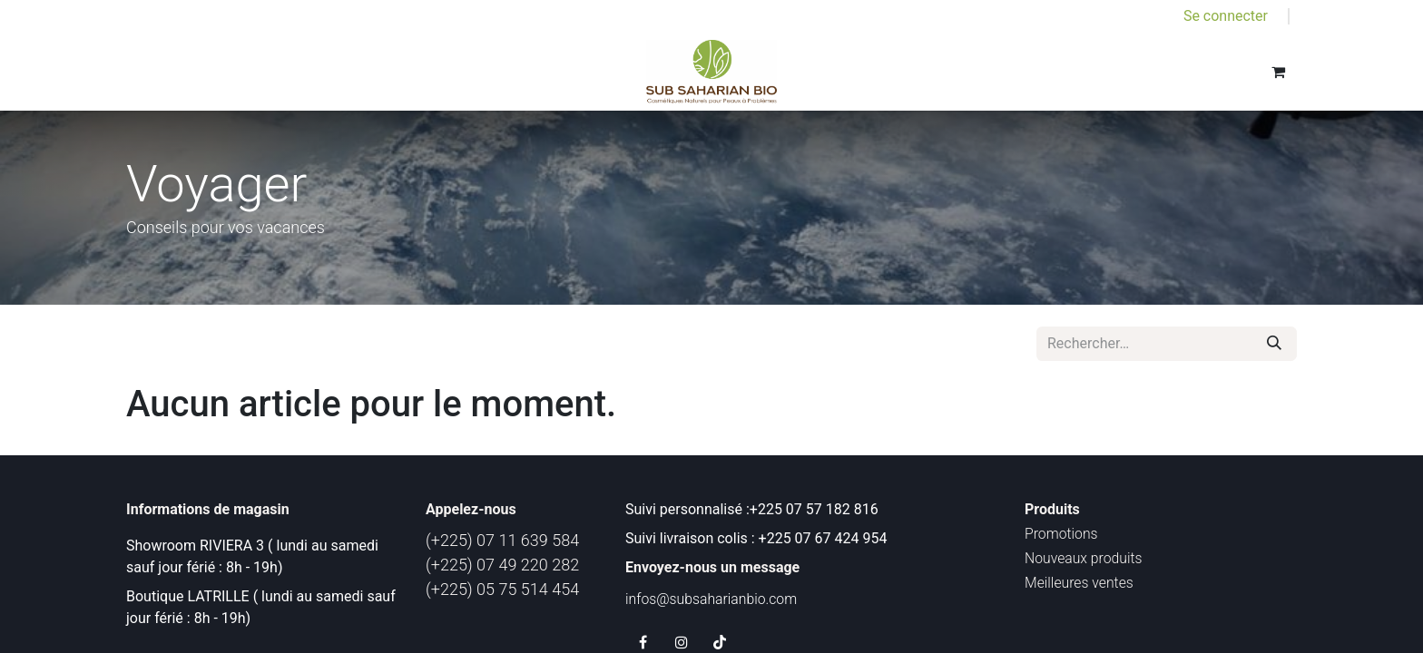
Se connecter (1225, 15)
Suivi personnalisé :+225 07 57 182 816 (753, 509)
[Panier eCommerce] (1278, 72)
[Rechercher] (1274, 343)
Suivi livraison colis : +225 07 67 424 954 (756, 538)
